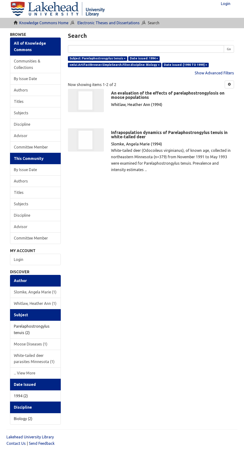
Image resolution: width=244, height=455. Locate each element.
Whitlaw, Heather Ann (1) (35, 303)
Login (18, 259)
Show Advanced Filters (214, 73)
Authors (21, 90)
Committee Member (31, 147)
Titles (19, 101)
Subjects (21, 113)
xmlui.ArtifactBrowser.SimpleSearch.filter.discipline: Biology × (115, 64)
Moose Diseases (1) (30, 344)
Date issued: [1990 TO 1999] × (185, 64)
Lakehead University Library (30, 437)
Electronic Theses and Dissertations (108, 23)
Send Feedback (42, 443)
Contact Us (16, 443)
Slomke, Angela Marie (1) (35, 292)
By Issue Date (25, 79)
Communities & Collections (27, 64)
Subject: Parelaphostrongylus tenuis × (98, 58)
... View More (24, 373)
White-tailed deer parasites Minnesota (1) (34, 358)
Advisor (20, 136)
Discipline (22, 124)
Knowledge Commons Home (43, 23)
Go (229, 49)
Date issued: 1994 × (144, 58)
